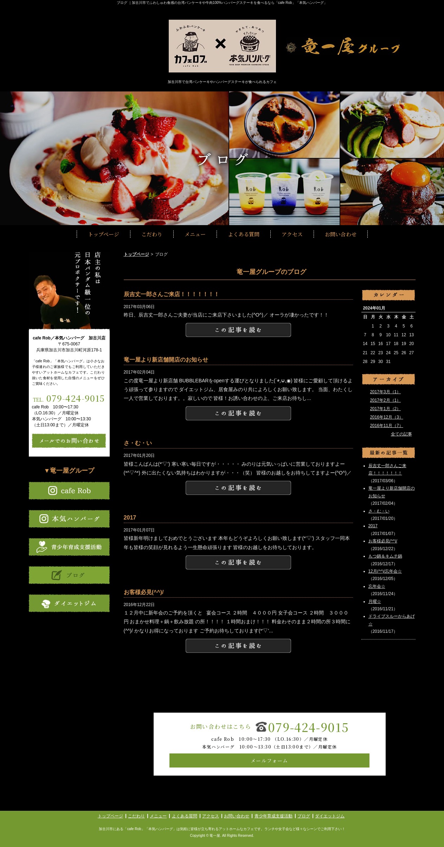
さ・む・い (379, 511)
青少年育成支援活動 (273, 816)
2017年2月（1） (385, 400)
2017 (373, 525)
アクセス (292, 234)
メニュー (195, 234)
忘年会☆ (376, 586)
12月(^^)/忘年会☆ (385, 571)
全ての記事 (401, 434)
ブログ (303, 816)
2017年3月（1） (385, 391)
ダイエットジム (330, 816)
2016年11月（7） (386, 425)
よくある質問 (243, 234)
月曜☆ (374, 601)
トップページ (103, 234)
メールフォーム (269, 760)
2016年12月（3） (386, 417)
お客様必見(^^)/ (382, 541)
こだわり (151, 234)
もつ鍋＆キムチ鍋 (385, 556)
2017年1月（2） (385, 408)
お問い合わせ (340, 234)
